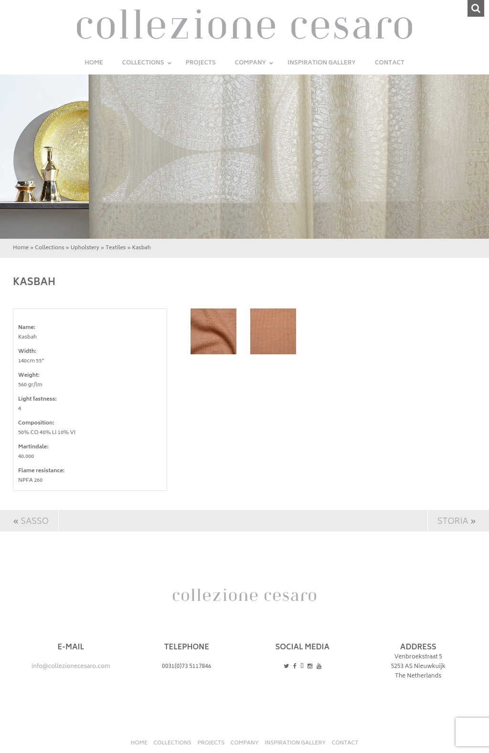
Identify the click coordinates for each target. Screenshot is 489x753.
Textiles (116, 248)
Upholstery (85, 248)
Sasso (35, 522)
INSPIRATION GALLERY (295, 743)
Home (21, 248)
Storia (452, 522)
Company (245, 743)
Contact (345, 743)
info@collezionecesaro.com (71, 667)
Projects (210, 743)
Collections (49, 248)
